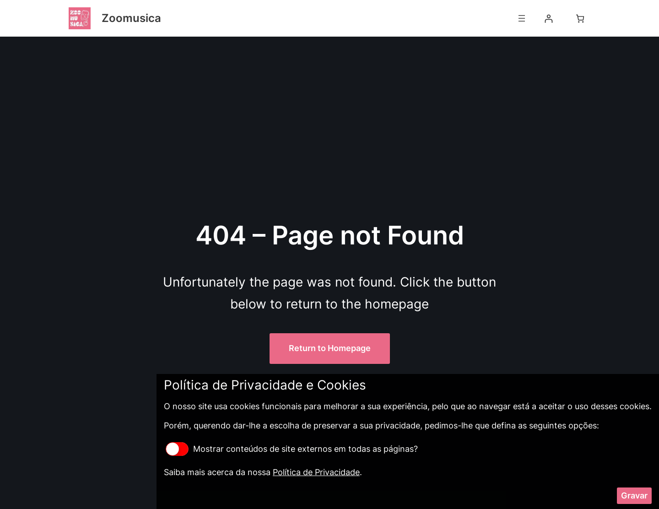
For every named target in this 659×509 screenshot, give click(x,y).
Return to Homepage (330, 348)
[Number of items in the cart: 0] (580, 18)
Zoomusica (131, 18)
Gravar (634, 495)
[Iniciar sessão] (548, 18)
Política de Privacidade (316, 472)
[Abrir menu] (521, 18)
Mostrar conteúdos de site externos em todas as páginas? (292, 449)
